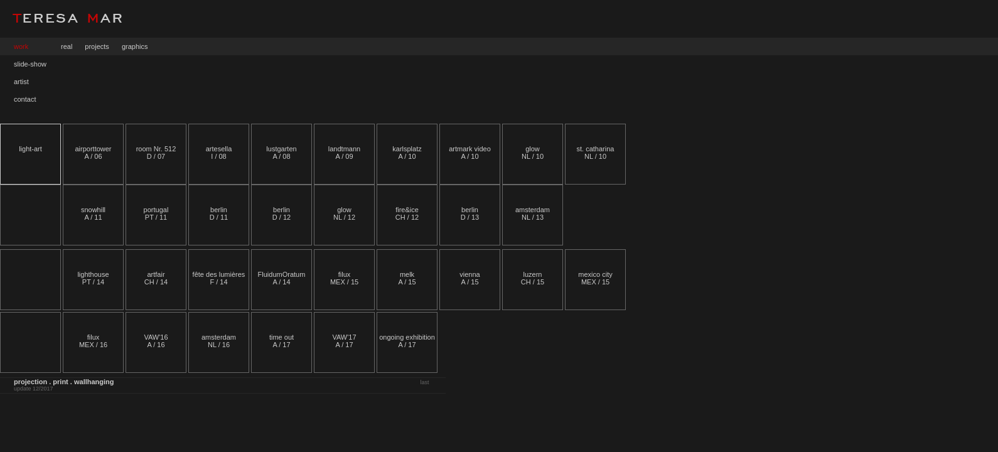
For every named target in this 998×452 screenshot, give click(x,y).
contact (25, 99)
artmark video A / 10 (470, 152)
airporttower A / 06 (93, 152)
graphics (135, 46)
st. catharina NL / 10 (595, 152)
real (66, 46)
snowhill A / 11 (93, 213)
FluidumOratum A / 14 (282, 278)
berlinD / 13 (470, 213)
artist (21, 81)
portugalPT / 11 (156, 213)
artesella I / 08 (219, 152)
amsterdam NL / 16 (218, 340)
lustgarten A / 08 (281, 152)
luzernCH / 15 (532, 278)
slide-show (30, 64)
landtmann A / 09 (344, 152)
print (60, 381)
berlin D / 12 (281, 213)
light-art (30, 149)
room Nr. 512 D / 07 (156, 152)
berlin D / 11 (219, 213)
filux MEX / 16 (93, 340)
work (21, 46)
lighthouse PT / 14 (93, 278)
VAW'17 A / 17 (344, 340)
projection (30, 381)
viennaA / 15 (469, 278)
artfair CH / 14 (156, 278)
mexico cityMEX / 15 (595, 278)
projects (97, 46)
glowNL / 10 (533, 152)
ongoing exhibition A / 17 (407, 340)
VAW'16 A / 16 (156, 340)
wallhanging (94, 381)
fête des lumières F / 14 (219, 278)
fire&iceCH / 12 (407, 213)
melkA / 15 (407, 278)
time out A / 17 (281, 340)
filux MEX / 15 (344, 278)
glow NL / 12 (344, 213)
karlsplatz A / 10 (406, 152)
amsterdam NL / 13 (532, 213)
